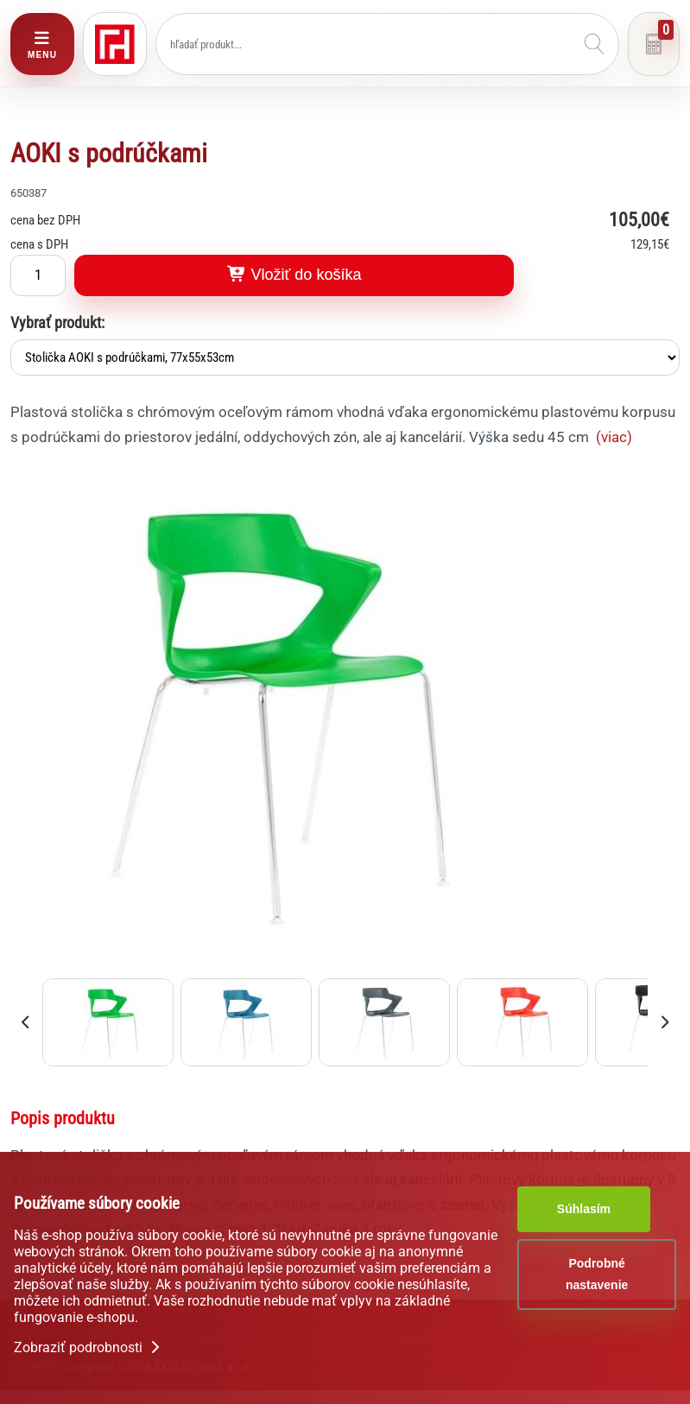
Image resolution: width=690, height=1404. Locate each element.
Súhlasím (584, 1209)
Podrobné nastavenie (597, 1274)
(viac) (614, 437)
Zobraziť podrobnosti (88, 1347)
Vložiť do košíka (294, 274)
